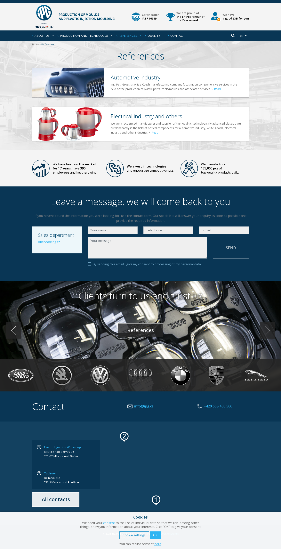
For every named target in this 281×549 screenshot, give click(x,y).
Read (217, 89)
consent (109, 523)
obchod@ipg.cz (49, 242)
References (130, 35)
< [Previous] (13, 330)
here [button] (157, 544)
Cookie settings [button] (134, 535)
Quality (154, 35)
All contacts (56, 499)
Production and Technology (86, 35)
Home (35, 44)
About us (44, 35)
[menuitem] (243, 35)
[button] (156, 500)
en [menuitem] (241, 35)
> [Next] (267, 330)
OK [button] (155, 535)
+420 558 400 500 (218, 406)
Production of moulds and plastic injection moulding (73, 17)
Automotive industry (135, 77)
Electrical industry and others (146, 116)
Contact (177, 35)
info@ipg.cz (144, 406)
